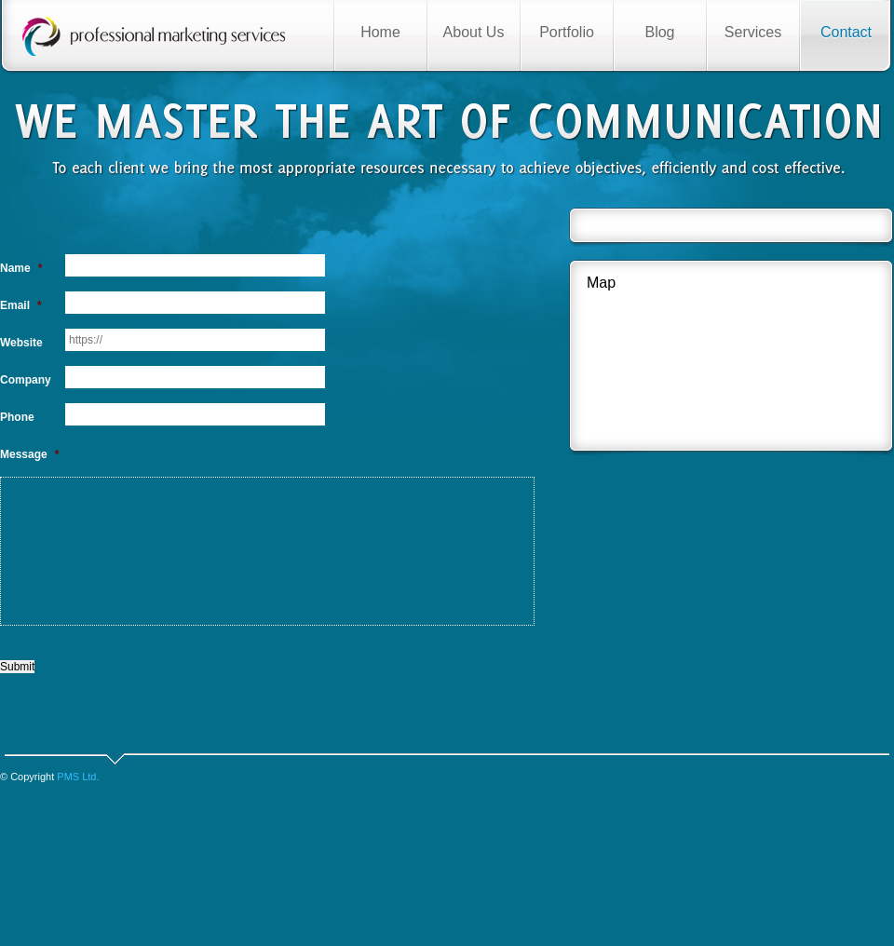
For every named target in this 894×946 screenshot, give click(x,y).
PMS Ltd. (78, 776)
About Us (474, 32)
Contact (846, 32)
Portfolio (566, 32)
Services (753, 32)
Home (380, 32)
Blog (659, 32)
